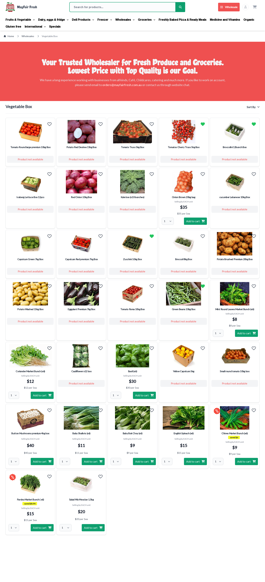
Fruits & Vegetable (20, 20)
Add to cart (195, 221)
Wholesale (228, 7)
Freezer (104, 20)
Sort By (253, 107)
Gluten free (13, 26)
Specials (55, 26)
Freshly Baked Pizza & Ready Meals (182, 20)
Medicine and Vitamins (225, 20)
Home (8, 36)
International (35, 26)
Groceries (146, 20)
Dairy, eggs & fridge (53, 20)
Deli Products (83, 20)
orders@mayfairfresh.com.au (122, 85)
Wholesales (124, 20)
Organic (248, 20)
